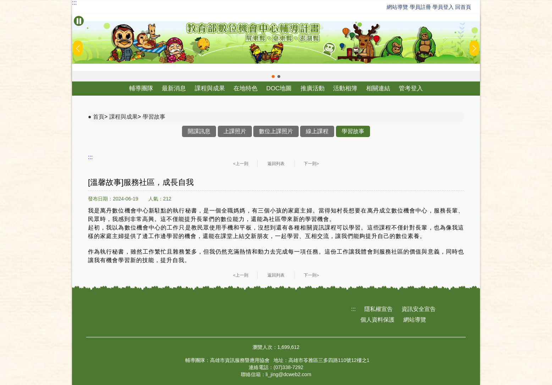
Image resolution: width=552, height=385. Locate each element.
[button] (273, 76)
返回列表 (276, 164)
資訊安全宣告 (419, 309)
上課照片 (234, 131)
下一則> (311, 164)
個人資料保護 (377, 320)
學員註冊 (420, 7)
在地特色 (245, 88)
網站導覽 (397, 7)
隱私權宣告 (378, 309)
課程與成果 (210, 88)
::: (74, 3)
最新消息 (174, 88)
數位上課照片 (276, 131)
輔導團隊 (141, 88)
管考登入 (411, 88)
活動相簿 (345, 88)
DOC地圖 (279, 88)
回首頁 (463, 7)
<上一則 (240, 164)
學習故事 (154, 117)
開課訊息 (199, 131)
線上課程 (317, 131)
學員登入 (443, 7)
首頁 (98, 117)
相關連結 (378, 88)
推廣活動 (312, 88)
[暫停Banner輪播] (79, 21)
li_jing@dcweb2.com (288, 374)
